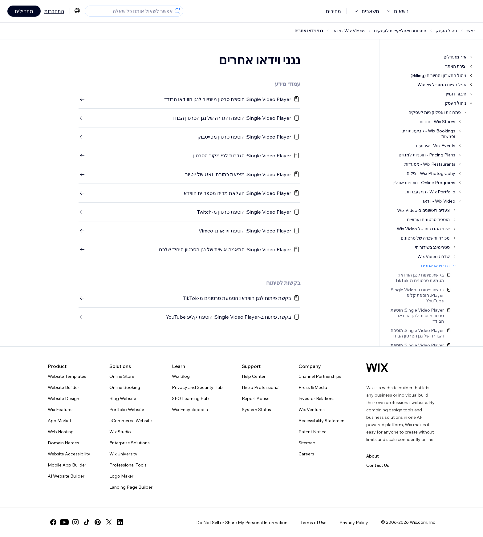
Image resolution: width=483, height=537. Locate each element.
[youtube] (64, 522)
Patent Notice (312, 431)
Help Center (254, 376)
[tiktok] (86, 522)
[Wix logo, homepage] (377, 367)
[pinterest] (97, 522)
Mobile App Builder (67, 465)
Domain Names (63, 443)
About (372, 456)
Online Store (121, 376)
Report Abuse (256, 398)
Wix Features (61, 409)
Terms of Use (313, 522)
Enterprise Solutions (129, 443)
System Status (256, 409)
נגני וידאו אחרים (308, 31)
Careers (306, 454)
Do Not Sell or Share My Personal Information (241, 522)
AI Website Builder (66, 476)
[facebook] (53, 522)
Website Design (63, 398)
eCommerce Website (130, 420)
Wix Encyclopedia (190, 409)
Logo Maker (121, 476)
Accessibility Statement (322, 420)
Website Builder (63, 387)
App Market (59, 420)
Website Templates (67, 376)
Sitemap (306, 443)
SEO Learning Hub (190, 398)
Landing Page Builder (130, 487)
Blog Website (122, 398)
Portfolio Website (126, 409)
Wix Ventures (311, 409)
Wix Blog (181, 376)
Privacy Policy (353, 522)
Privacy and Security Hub (197, 387)
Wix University (123, 454)
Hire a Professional (260, 387)
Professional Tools (128, 465)
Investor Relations (316, 398)
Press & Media (312, 387)
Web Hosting (61, 431)
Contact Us (377, 465)
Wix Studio (120, 431)
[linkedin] (119, 522)
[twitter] (108, 522)
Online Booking (124, 387)
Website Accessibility (69, 454)
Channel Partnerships (319, 376)
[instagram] (75, 522)
